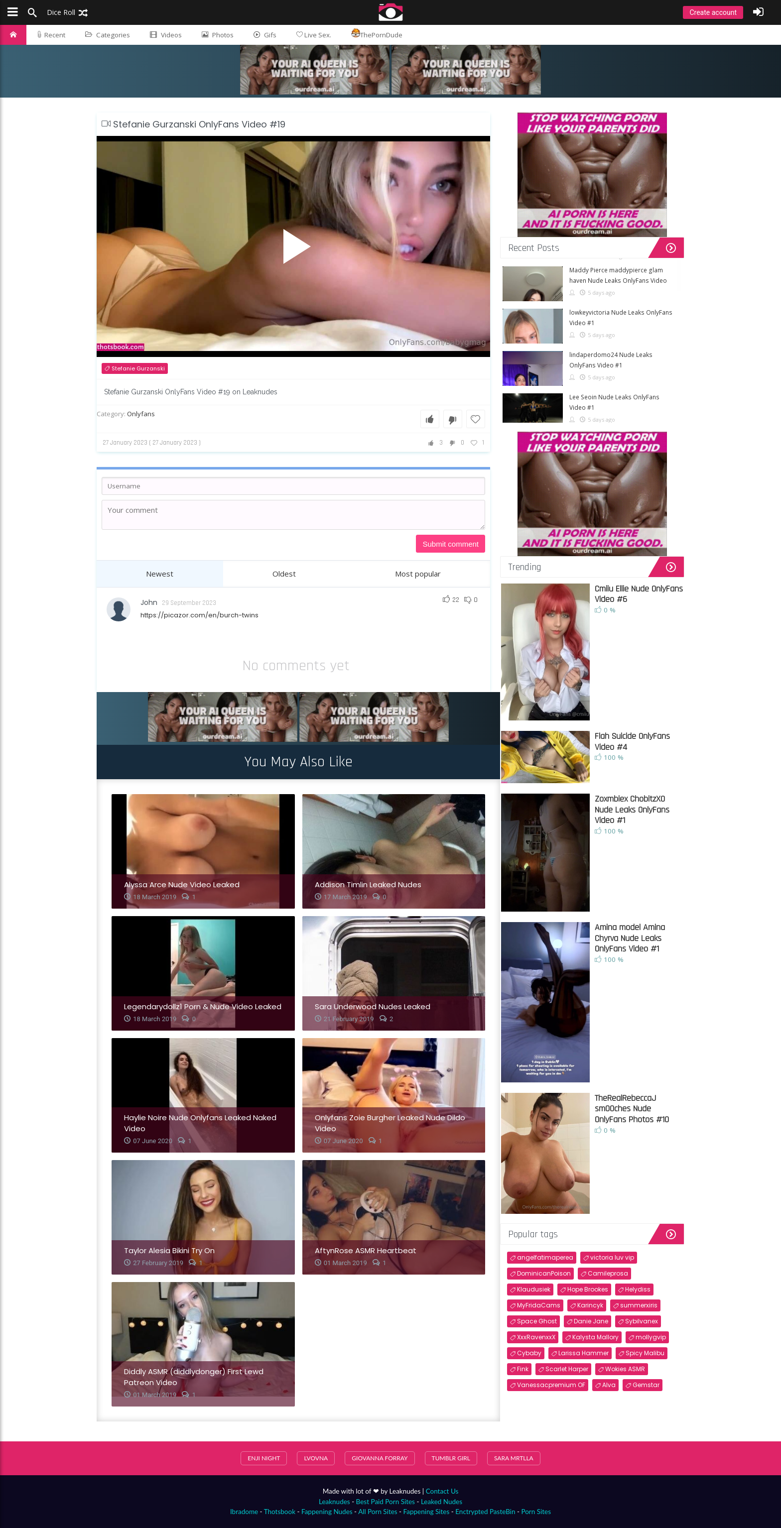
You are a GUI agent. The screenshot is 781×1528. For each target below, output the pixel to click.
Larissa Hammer (583, 1353)
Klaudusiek (533, 1289)
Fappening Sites (426, 1512)
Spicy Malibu (645, 1353)
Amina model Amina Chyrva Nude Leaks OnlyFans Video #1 (630, 938)
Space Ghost (537, 1321)
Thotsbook (279, 1512)
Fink (522, 1369)
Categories (107, 35)
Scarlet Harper (566, 1369)
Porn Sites (536, 1512)
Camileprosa (608, 1273)
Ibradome (244, 1512)
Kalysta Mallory (595, 1337)
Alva (609, 1385)
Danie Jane (591, 1321)
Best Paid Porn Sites (385, 1502)
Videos (166, 35)
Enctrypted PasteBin (485, 1512)
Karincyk (590, 1305)
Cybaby (529, 1353)
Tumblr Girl (451, 1458)
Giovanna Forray (379, 1458)
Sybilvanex (641, 1321)
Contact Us (442, 1491)
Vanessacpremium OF (551, 1385)
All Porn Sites (377, 1512)
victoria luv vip (612, 1257)
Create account (713, 12)
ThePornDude (376, 33)
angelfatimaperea (545, 1257)
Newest (159, 574)
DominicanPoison (544, 1273)
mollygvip (651, 1337)
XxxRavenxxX (536, 1337)
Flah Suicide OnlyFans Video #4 (632, 741)
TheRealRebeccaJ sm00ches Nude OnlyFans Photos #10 (632, 1108)
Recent (50, 35)
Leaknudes (334, 1502)
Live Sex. (313, 34)
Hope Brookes (587, 1289)
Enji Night (264, 1458)
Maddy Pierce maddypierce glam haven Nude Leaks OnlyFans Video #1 (618, 280)
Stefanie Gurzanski (138, 368)
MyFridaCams (538, 1305)
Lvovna (316, 1458)
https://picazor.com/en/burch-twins (199, 615)
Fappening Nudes (327, 1512)
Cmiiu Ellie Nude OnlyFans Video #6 (639, 594)
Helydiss (638, 1289)
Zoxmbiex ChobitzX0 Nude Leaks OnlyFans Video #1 (632, 809)
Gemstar (646, 1385)
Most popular (418, 574)
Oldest (284, 574)
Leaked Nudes (441, 1502)
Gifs (265, 35)
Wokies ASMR (625, 1369)
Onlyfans (141, 413)
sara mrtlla (513, 1458)
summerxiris (638, 1305)
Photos (218, 35)
